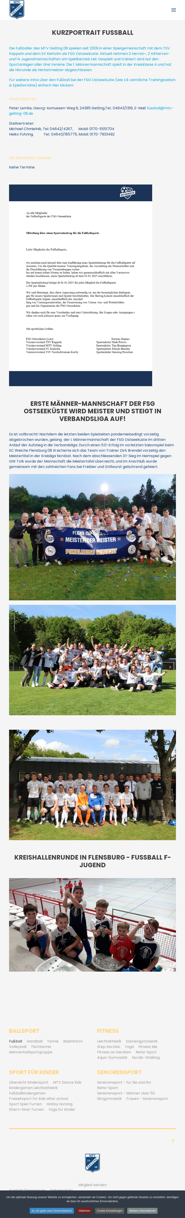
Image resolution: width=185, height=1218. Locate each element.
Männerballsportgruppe (30, 1052)
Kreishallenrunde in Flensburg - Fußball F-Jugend (92, 861)
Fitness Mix (147, 1046)
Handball (35, 1041)
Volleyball (17, 1046)
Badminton (73, 1041)
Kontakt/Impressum (27, 1190)
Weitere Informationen (142, 1211)
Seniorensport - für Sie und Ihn (124, 1082)
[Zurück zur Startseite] (17, 10)
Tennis (53, 1041)
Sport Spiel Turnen (25, 1104)
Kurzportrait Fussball (92, 32)
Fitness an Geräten (114, 1052)
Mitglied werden (92, 1185)
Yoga (129, 1046)
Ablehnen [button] (84, 1211)
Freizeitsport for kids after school (38, 1098)
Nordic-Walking (146, 1057)
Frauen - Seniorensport (147, 1098)
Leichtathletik (109, 1041)
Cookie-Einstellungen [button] (110, 1211)
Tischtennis (41, 1046)
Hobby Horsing (59, 1104)
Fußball (15, 1041)
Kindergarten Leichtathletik (33, 1087)
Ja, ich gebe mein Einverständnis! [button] (51, 1211)
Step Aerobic (108, 1046)
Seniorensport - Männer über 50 (126, 1093)
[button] (173, 10)
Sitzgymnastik (109, 1098)
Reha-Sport (146, 1052)
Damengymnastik (142, 1041)
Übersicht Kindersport (28, 1082)
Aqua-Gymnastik (112, 1057)
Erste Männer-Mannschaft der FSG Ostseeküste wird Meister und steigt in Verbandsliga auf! (92, 411)
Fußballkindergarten (27, 1093)
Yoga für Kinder (61, 1109)
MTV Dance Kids (67, 1082)
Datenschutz (61, 1190)
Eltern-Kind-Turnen (26, 1109)
